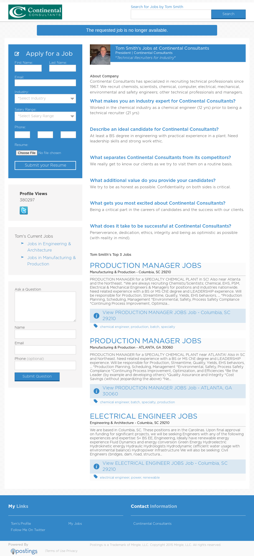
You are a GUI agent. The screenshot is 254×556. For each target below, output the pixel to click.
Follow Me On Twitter (28, 530)
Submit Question (37, 376)
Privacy (72, 550)
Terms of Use (55, 550)
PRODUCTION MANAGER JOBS (145, 265)
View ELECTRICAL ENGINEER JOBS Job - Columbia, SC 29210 (165, 466)
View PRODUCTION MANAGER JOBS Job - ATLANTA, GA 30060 (167, 391)
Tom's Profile (21, 524)
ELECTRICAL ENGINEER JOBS (143, 416)
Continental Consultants (152, 524)
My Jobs (75, 524)
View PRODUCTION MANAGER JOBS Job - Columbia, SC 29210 (166, 316)
